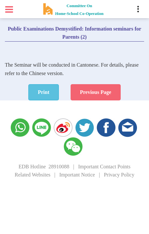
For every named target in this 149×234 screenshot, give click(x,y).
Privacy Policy (119, 174)
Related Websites (32, 174)
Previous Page (95, 92)
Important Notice (77, 174)
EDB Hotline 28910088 (44, 166)
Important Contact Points (104, 166)
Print (43, 92)
